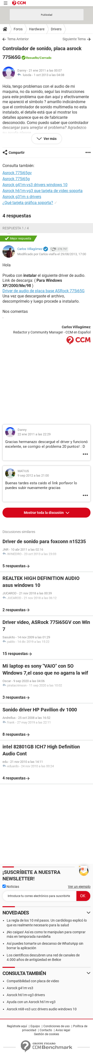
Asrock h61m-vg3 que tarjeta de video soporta (42, 190)
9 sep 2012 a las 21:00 (33, 475)
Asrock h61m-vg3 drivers (26, 995)
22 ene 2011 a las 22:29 (34, 434)
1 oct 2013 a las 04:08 (49, 75)
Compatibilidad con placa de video (33, 981)
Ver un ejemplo (79, 887)
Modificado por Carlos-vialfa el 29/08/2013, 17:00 (51, 254)
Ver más (50, 139)
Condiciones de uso (56, 1026)
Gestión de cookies (46, 1034)
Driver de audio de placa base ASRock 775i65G (43, 290)
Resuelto (32, 58)
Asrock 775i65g (16, 178)
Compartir (17, 153)
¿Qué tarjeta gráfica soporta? (27, 202)
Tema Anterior (18, 39)
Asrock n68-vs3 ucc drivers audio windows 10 (42, 1009)
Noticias (10, 887)
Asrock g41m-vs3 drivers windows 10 (34, 184)
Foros (18, 29)
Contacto (46, 1030)
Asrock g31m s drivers (21, 196)
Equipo (35, 1026)
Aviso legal (63, 1030)
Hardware (36, 29)
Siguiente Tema (74, 39)
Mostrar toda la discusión (44, 513)
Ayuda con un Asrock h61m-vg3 (31, 1002)
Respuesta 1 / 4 (15, 228)
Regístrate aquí (17, 1026)
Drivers (56, 29)
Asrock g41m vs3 (20, 988)
